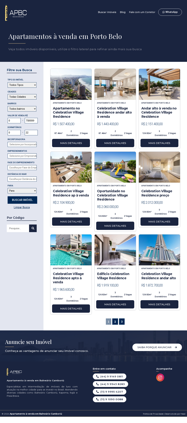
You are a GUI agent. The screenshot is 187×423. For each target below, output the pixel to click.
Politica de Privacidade (153, 414)
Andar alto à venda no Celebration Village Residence (159, 112)
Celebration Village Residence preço (156, 193)
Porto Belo (76, 103)
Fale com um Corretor (142, 12)
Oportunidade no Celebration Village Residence (112, 195)
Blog (122, 12)
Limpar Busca (22, 207)
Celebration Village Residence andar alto (158, 276)
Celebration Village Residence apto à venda (68, 278)
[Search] (33, 228)
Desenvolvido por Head (174, 414)
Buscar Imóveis (107, 12)
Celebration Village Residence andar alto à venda (114, 112)
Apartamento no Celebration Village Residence (68, 112)
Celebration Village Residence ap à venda (71, 193)
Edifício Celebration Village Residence (113, 276)
